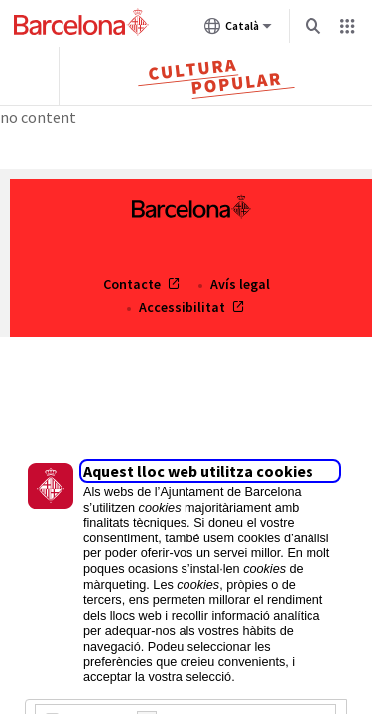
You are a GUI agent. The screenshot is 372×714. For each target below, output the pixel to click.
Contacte (133, 284)
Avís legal (240, 284)
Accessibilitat (183, 307)
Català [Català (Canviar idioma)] (238, 30)
